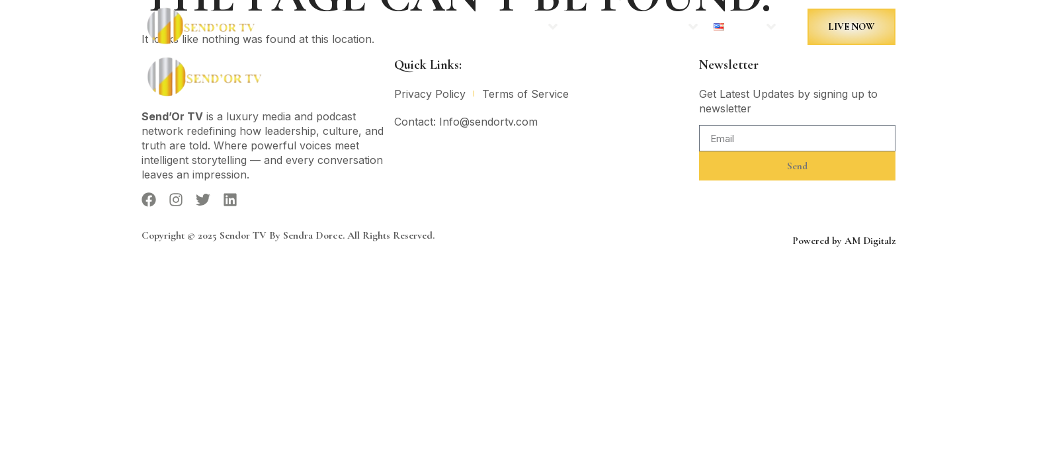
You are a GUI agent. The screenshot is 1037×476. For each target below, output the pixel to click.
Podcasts (522, 26)
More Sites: (656, 26)
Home (417, 27)
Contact (586, 27)
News (462, 27)
